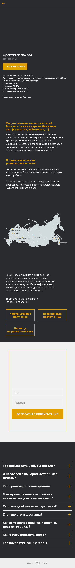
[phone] (37, 402)
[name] (37, 392)
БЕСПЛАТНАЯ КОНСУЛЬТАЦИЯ (37, 414)
